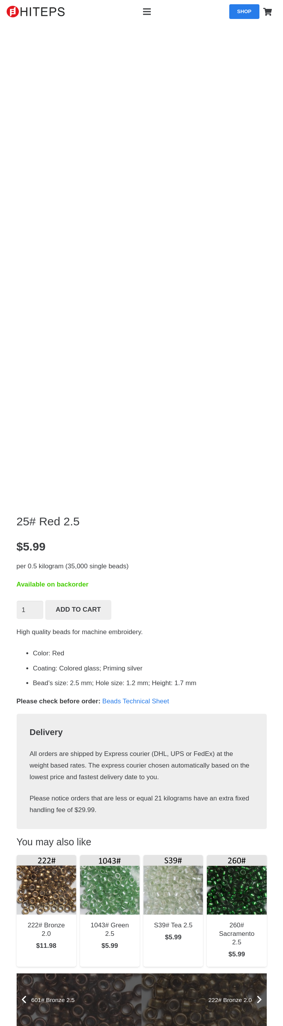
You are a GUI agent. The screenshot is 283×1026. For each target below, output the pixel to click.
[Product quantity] (30, 610)
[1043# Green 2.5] (110, 860)
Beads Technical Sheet (135, 701)
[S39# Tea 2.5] (173, 860)
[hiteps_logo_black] (36, 11)
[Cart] (267, 11)
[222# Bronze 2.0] (46, 860)
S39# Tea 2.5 (173, 925)
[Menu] (147, 11)
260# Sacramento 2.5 (237, 934)
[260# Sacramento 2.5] (236, 860)
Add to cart (78, 609)
